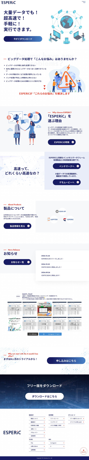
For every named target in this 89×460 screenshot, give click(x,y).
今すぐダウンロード (23, 39)
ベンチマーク (53, 422)
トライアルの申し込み (76, 422)
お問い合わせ (34, 446)
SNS (50, 439)
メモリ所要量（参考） (56, 425)
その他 (31, 439)
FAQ (32, 443)
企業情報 (33, 450)
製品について (34, 418)
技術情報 (51, 415)
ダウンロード (71, 415)
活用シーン (34, 429)
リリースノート (54, 418)
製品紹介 (31, 415)
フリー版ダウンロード (76, 418)
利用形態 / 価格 (35, 425)
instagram (53, 443)
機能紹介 (33, 422)
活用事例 (33, 436)
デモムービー (34, 432)
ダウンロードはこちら (44, 396)
